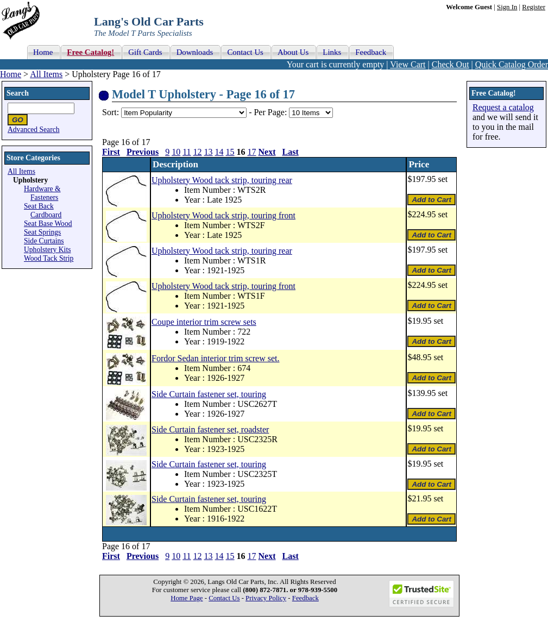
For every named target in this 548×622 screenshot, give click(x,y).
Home (10, 74)
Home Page (187, 598)
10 (176, 151)
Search (18, 93)
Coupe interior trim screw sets (204, 321)
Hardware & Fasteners (42, 193)
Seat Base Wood (48, 223)
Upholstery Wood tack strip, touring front (223, 215)
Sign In (507, 7)
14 (219, 151)
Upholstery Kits (47, 250)
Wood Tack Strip (48, 258)
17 (252, 151)
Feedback (305, 598)
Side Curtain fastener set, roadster (210, 429)
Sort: (110, 112)
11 (186, 151)
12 (197, 151)
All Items (46, 74)
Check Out (450, 64)
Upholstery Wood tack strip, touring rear (222, 180)
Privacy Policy (265, 598)
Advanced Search (34, 129)
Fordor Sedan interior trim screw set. (216, 358)
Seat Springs (42, 232)
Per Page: (271, 112)
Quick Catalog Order (511, 64)
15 (230, 151)
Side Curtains (44, 241)
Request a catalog (503, 107)
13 (208, 151)
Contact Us (224, 598)
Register (533, 7)
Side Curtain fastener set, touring (209, 394)
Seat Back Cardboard (42, 210)
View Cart (407, 64)
